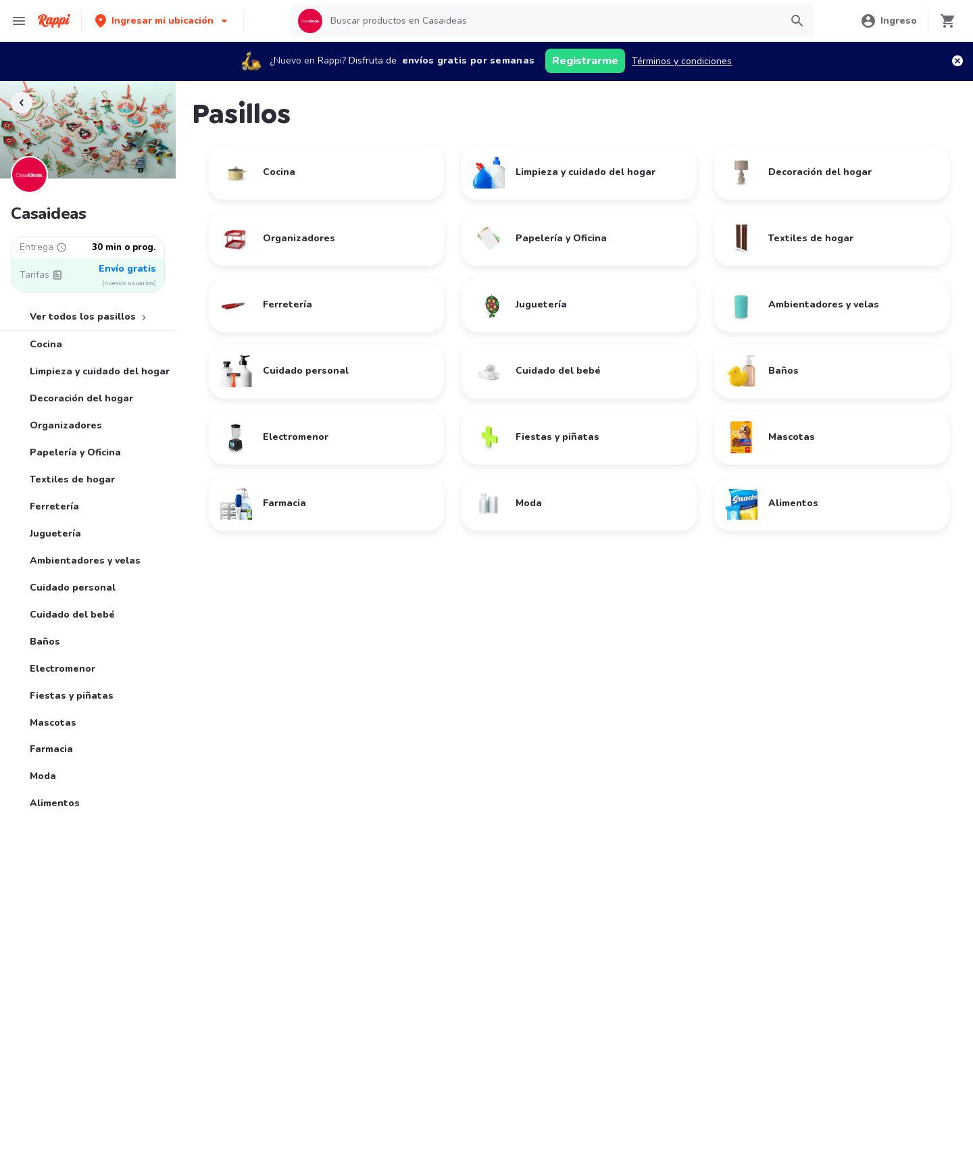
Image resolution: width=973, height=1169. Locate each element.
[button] (162, 20)
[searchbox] (551, 21)
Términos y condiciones (682, 61)
